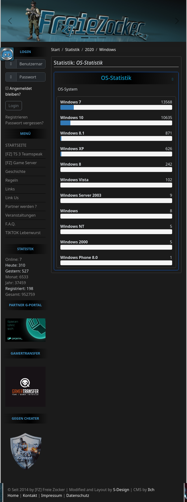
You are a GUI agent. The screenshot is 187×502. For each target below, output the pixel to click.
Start (55, 49)
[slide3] (102, 38)
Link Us (12, 197)
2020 (89, 49)
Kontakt (30, 495)
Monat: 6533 (16, 277)
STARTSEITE (16, 145)
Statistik (72, 49)
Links (10, 189)
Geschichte (15, 171)
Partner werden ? (21, 206)
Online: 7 (13, 259)
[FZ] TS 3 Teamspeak (23, 154)
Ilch (151, 489)
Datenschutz (77, 495)
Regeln (11, 180)
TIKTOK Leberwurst (23, 232)
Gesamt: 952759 (20, 294)
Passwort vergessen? (24, 123)
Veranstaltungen (20, 215)
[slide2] (93, 38)
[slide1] (84, 38)
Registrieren (16, 117)
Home (13, 495)
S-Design (121, 489)
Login (14, 105)
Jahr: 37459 (15, 282)
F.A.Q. (10, 224)
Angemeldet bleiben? (18, 91)
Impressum (51, 495)
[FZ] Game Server (21, 162)
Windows (107, 49)
